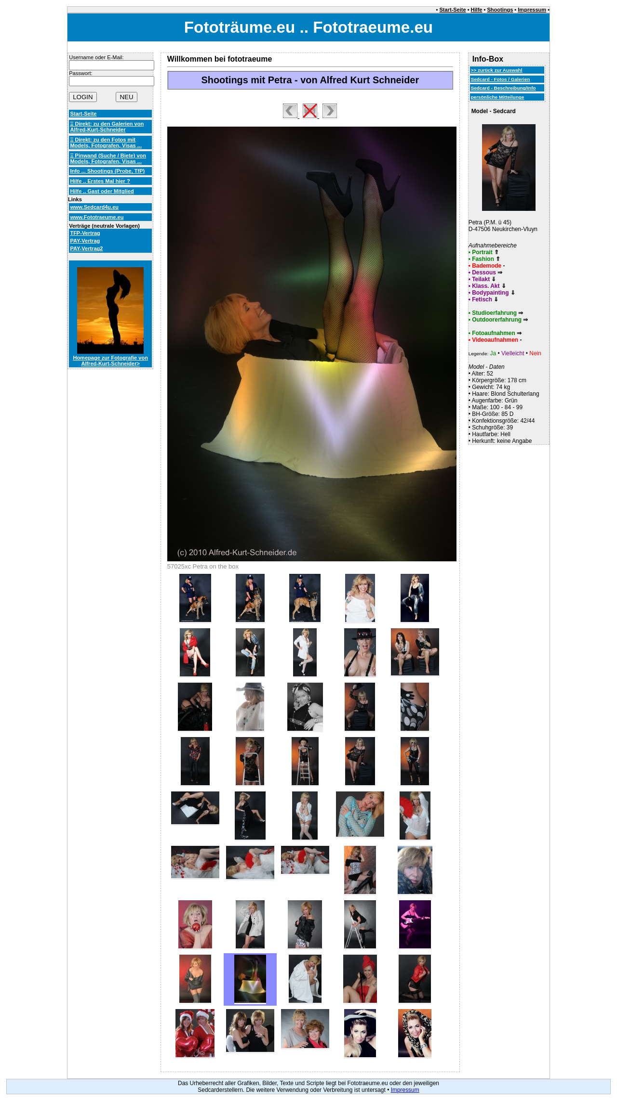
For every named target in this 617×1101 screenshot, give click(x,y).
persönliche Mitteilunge (497, 97)
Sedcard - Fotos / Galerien (500, 79)
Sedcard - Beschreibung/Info (503, 88)
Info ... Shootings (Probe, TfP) (107, 171)
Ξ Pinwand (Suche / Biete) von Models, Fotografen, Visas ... (108, 158)
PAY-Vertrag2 (86, 248)
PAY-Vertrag (85, 241)
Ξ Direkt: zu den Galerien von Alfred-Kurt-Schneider (107, 126)
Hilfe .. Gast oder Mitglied (102, 191)
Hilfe (477, 10)
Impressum (532, 10)
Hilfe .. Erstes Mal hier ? (100, 181)
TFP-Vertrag (85, 233)
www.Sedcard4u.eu (94, 207)
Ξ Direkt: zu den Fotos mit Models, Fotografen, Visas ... (106, 142)
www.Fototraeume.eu (96, 217)
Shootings (500, 10)
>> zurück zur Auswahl (497, 70)
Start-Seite (453, 10)
